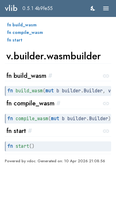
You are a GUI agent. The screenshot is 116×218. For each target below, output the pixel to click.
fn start (14, 40)
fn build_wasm (22, 25)
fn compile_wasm (25, 32)
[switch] (93, 8)
